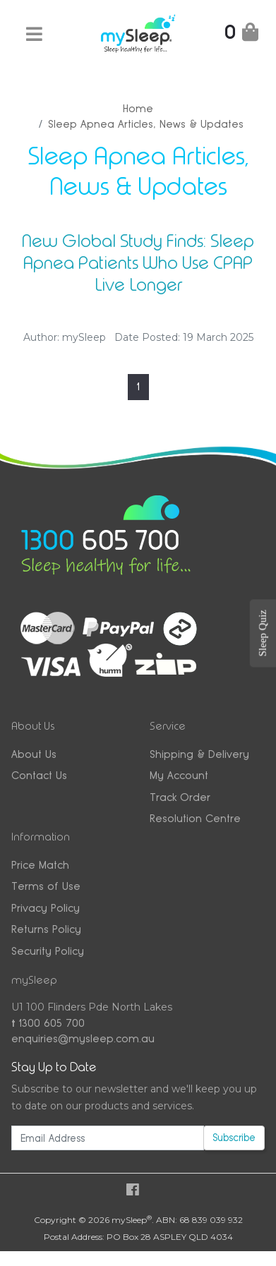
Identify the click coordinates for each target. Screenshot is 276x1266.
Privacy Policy (45, 908)
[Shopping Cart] (241, 35)
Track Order (180, 797)
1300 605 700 (48, 1023)
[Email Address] (107, 1138)
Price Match (40, 865)
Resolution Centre (195, 818)
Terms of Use (45, 886)
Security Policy (47, 951)
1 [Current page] (138, 386)
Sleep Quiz (262, 633)
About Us (33, 754)
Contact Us (39, 775)
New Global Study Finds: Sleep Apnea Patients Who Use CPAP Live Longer (138, 262)
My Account (179, 775)
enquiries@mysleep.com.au (83, 1038)
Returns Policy (46, 929)
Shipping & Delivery (199, 754)
